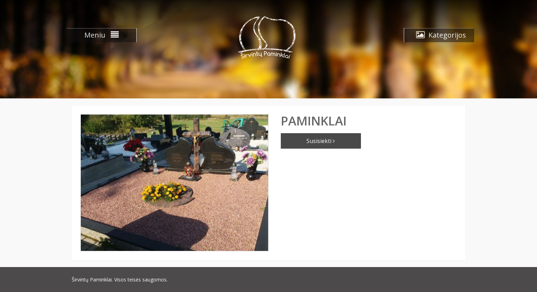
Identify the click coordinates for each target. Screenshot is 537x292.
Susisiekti (320, 141)
